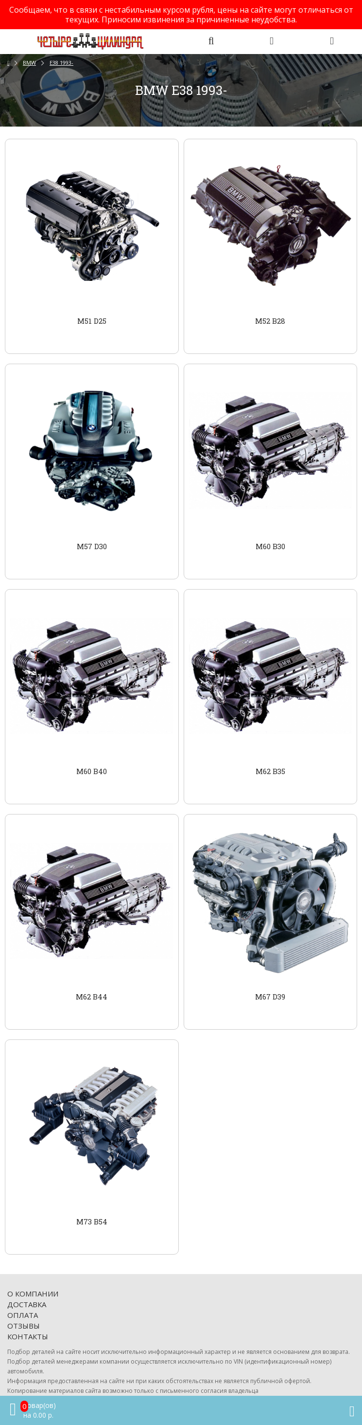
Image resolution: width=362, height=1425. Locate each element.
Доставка (26, 1304)
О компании (32, 1293)
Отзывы (23, 1326)
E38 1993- (61, 62)
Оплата (22, 1315)
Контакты (27, 1336)
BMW (29, 62)
